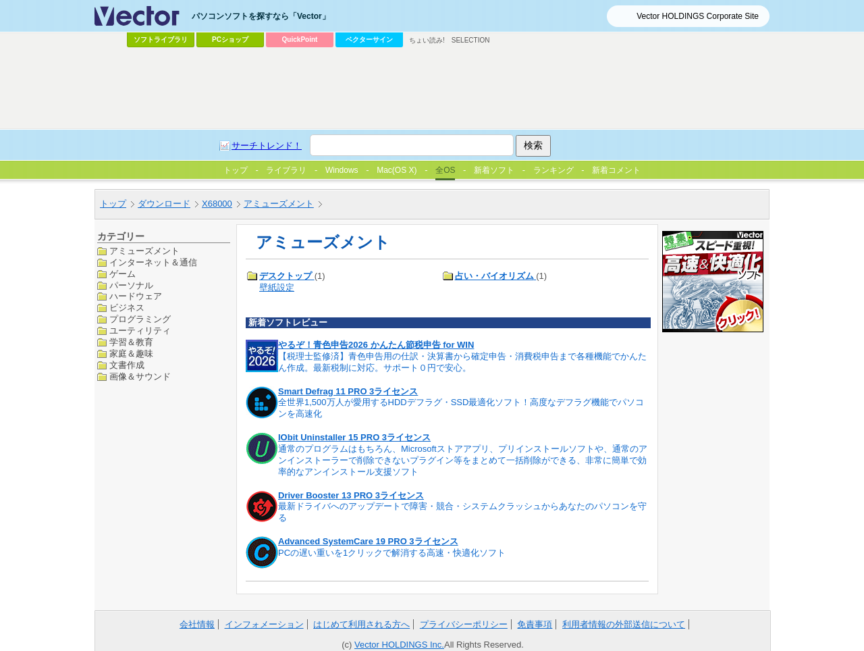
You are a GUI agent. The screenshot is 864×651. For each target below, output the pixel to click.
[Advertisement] (432, 88)
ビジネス (126, 308)
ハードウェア (135, 296)
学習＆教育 (131, 342)
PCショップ (230, 39)
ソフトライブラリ (161, 39)
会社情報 (197, 624)
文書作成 (126, 365)
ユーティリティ (140, 331)
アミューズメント (279, 204)
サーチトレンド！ (267, 145)
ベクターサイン (369, 39)
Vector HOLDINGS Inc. (399, 645)
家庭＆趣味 (131, 353)
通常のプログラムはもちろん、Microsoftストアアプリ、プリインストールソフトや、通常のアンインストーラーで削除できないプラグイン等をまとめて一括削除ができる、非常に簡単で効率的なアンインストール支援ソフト (462, 460)
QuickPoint (300, 39)
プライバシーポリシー (464, 624)
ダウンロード (164, 204)
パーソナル (131, 285)
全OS (445, 170)
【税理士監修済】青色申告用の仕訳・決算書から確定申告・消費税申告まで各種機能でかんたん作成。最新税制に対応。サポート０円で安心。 (462, 362)
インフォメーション (264, 624)
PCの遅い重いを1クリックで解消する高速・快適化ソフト (392, 553)
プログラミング (140, 319)
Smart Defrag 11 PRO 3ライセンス (348, 391)
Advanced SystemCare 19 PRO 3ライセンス (368, 541)
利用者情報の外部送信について (623, 624)
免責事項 (534, 624)
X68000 (217, 204)
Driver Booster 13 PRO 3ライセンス (351, 495)
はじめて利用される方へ (361, 624)
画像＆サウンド (140, 376)
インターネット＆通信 (153, 262)
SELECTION (471, 40)
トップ (113, 204)
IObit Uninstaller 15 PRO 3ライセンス (354, 437)
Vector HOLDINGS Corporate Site (698, 16)
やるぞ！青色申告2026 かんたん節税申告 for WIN (376, 345)
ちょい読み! (427, 40)
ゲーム (122, 274)
